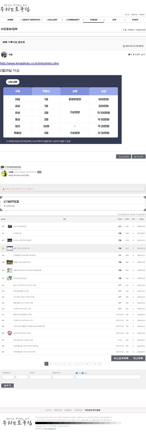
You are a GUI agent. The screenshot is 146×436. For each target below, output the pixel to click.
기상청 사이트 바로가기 (21, 308)
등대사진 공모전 (18, 278)
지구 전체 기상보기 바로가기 (22, 297)
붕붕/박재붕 (120, 320)
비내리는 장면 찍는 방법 (21, 240)
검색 (6, 385)
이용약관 (78, 410)
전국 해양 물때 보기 (19, 291)
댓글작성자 (56, 373)
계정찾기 (142, 14)
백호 (119, 255)
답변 (39, 172)
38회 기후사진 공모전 (20, 248)
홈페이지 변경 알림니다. (21, 314)
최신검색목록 (124, 157)
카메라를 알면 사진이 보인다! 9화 (24, 352)
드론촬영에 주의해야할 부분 (22, 255)
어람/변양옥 (120, 314)
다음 (91, 364)
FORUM (93, 20)
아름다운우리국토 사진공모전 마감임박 (26, 270)
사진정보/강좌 (140, 30)
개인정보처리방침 (92, 410)
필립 (119, 226)
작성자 (32, 373)
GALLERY (52, 20)
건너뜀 (96, 364)
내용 (84, 373)
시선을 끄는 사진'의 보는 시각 (23, 320)
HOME (10, 20)
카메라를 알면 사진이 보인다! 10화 (24, 346)
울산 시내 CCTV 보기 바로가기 (23, 285)
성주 (119, 285)
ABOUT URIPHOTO (31, 20)
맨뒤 (100, 364)
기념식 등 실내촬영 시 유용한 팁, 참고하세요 (27, 326)
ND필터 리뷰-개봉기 (20, 262)
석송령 (11, 172)
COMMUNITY (74, 20)
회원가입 (134, 14)
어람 (10, 55)
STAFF (135, 20)
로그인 (127, 14)
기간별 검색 (6, 373)
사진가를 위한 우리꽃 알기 (22, 340)
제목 (78, 373)
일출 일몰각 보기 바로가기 (22, 303)
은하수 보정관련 (18, 226)
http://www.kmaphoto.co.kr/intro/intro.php (29, 63)
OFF (114, 20)
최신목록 (139, 157)
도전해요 (16, 233)
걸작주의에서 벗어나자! (21, 333)
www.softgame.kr (50, 429)
